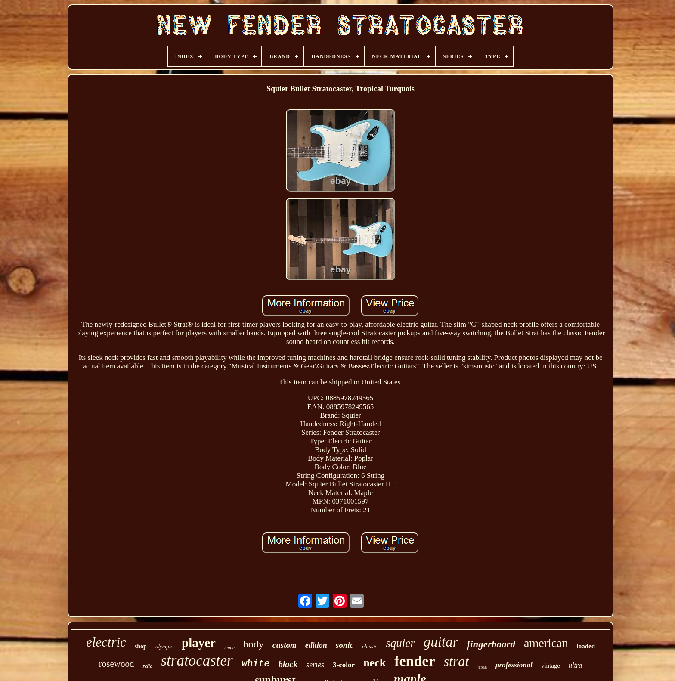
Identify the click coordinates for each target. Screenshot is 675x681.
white (256, 664)
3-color (344, 665)
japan (482, 667)
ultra (575, 665)
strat (456, 661)
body (253, 644)
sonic (344, 645)
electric (106, 642)
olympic (164, 646)
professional (514, 665)
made (229, 647)
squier (400, 643)
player (199, 643)
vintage (550, 665)
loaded (586, 646)
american (546, 643)
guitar (441, 642)
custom (284, 645)
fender (414, 661)
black (288, 664)
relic (147, 666)
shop (141, 646)
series (315, 664)
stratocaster (196, 660)
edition (316, 645)
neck (374, 662)
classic (369, 646)
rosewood (116, 664)
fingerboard (491, 644)
